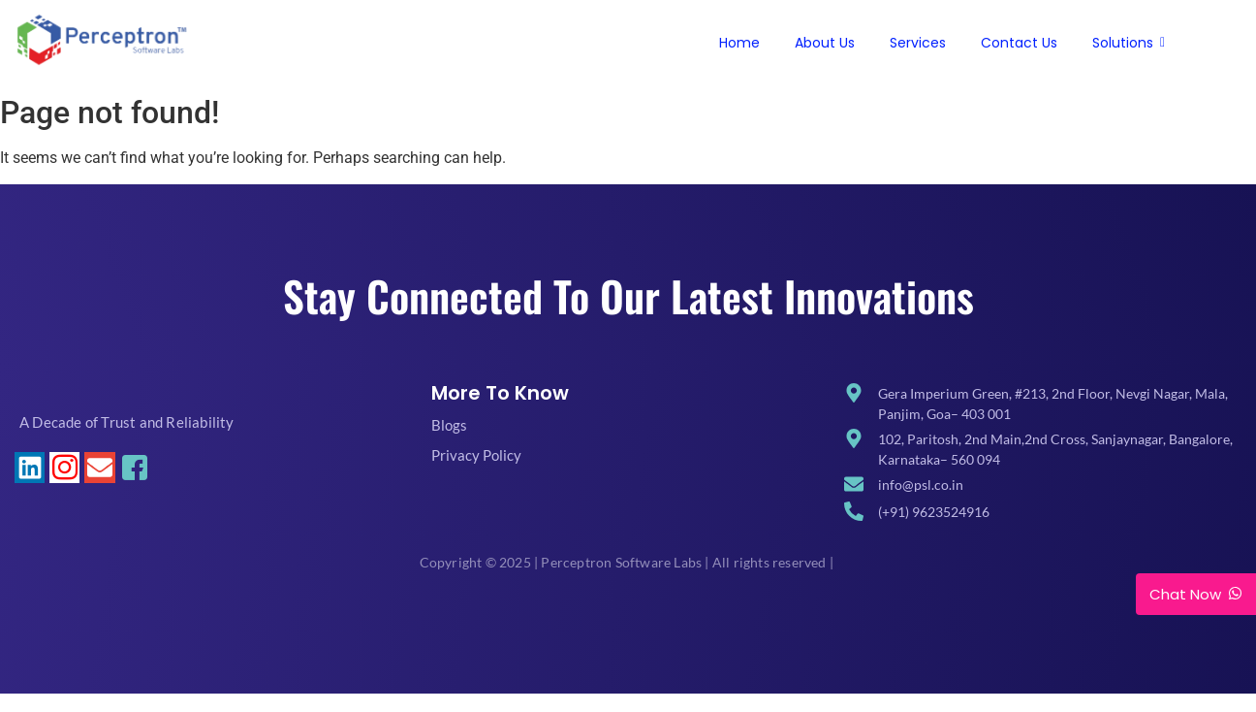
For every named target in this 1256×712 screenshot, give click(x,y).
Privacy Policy (476, 455)
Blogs (449, 425)
